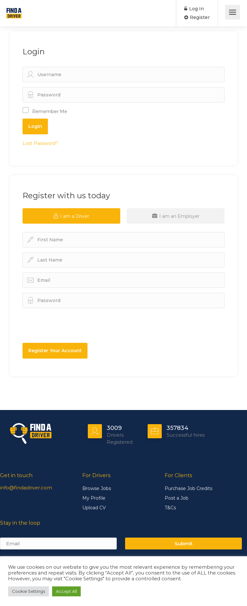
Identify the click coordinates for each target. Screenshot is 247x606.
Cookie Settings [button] (28, 591)
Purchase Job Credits (188, 488)
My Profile (93, 498)
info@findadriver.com (26, 488)
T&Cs (170, 508)
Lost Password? (40, 143)
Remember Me (49, 111)
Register (197, 17)
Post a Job (176, 498)
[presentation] (60, 322)
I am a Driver (71, 216)
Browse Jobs (96, 488)
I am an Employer (175, 216)
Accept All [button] (66, 591)
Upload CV (94, 508)
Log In (194, 9)
